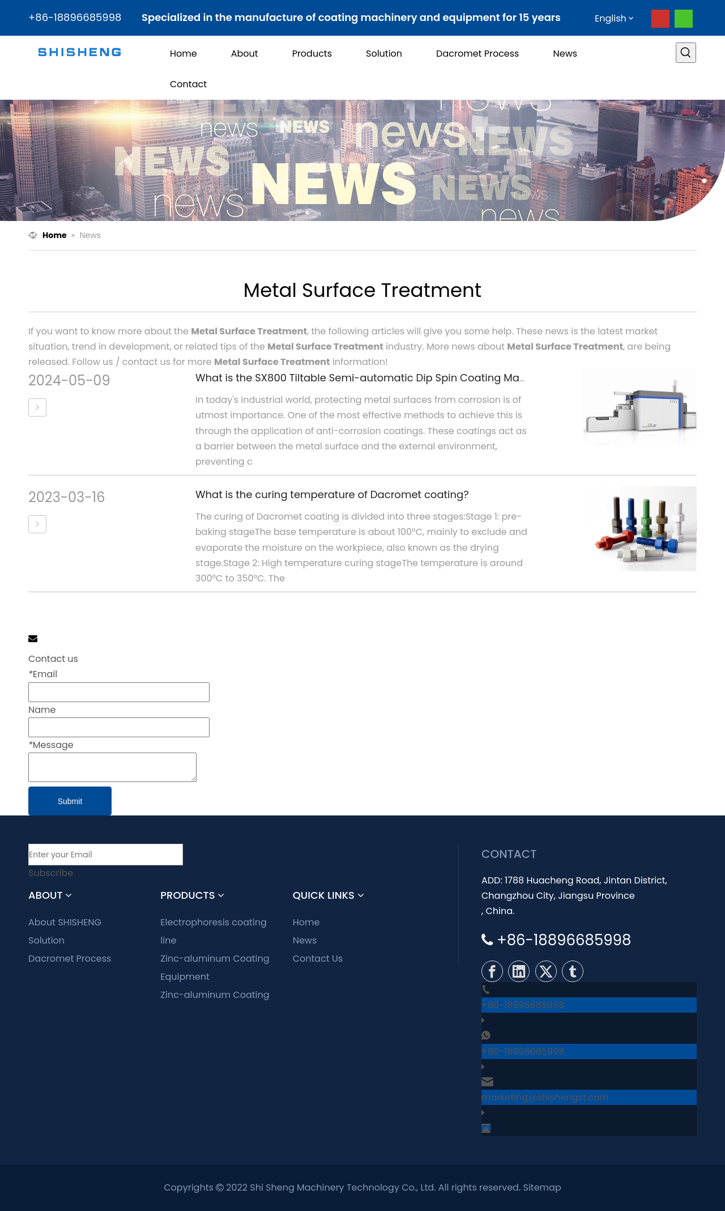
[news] (362, 160)
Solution (46, 940)
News (305, 940)
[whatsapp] (684, 19)
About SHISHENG (64, 922)
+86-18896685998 (522, 1005)
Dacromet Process (69, 958)
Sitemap (542, 1187)
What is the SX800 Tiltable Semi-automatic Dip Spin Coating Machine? (374, 378)
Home (306, 922)
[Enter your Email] (105, 854)
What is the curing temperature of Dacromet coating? (332, 494)
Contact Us (318, 958)
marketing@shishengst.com (545, 1097)
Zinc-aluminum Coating (214, 994)
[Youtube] (660, 19)
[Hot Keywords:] (686, 53)
